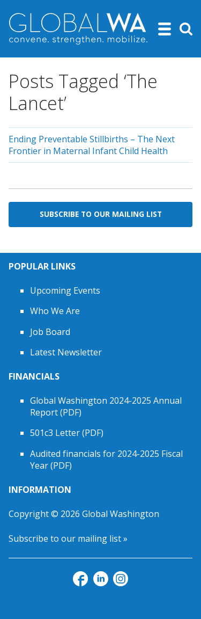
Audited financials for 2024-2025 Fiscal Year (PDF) (106, 459)
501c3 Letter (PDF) (66, 433)
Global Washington (120, 514)
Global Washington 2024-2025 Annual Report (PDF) (106, 406)
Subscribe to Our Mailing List (101, 214)
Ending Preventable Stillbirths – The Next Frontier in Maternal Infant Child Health (92, 145)
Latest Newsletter (66, 352)
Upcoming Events (65, 290)
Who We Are (55, 311)
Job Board (50, 332)
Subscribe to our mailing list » (68, 538)
